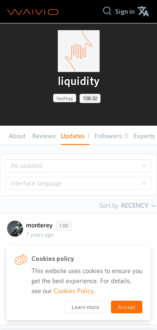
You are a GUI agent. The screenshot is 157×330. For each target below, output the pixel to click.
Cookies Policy (74, 290)
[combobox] (78, 166)
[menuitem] (125, 11)
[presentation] (79, 51)
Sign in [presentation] (125, 11)
